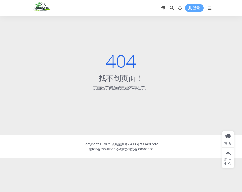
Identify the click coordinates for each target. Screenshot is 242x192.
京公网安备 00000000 (137, 149)
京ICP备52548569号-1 (105, 149)
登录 (194, 8)
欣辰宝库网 (120, 144)
